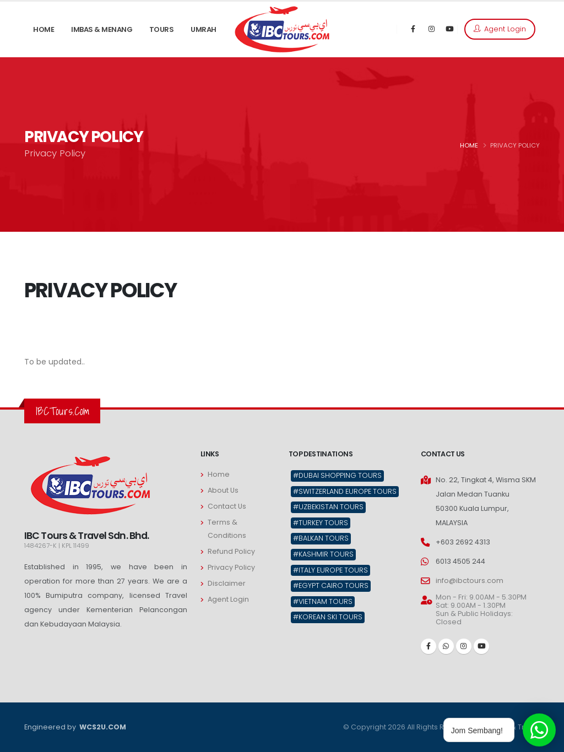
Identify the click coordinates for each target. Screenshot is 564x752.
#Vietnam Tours (322, 601)
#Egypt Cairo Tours (330, 585)
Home (219, 474)
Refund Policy (231, 551)
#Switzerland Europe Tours (345, 491)
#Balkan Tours (321, 538)
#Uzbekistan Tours (328, 506)
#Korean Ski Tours (327, 617)
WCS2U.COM (102, 727)
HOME (469, 145)
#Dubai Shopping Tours (337, 475)
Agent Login (500, 29)
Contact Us (227, 506)
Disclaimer (227, 583)
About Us (223, 490)
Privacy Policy (231, 567)
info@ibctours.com (469, 580)
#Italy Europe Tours (330, 570)
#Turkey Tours (320, 522)
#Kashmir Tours (323, 554)
